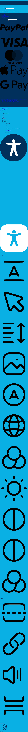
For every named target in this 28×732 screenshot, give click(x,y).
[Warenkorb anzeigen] (3, 122)
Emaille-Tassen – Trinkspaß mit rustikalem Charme (9, 100)
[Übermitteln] (8, 20)
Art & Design (4, 118)
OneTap (5, 255)
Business (3, 114)
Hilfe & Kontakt (4, 4)
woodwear (4, 119)
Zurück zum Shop (8, 130)
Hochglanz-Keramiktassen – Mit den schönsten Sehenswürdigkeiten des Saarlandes (14, 99)
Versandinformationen (5, 16)
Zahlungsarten (4, 17)
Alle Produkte (6, 113)
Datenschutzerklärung (5, 108)
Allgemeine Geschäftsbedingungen (7, 18)
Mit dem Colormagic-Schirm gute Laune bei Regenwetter (10, 101)
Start (0, 11)
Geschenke (3, 13)
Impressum (3, 109)
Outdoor (3, 116)
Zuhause (3, 117)
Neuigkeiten (3, 15)
